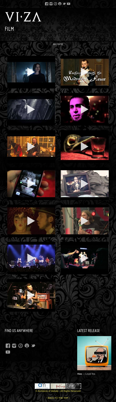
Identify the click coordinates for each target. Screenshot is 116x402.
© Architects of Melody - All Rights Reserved (57, 391)
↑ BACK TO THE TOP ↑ (58, 398)
